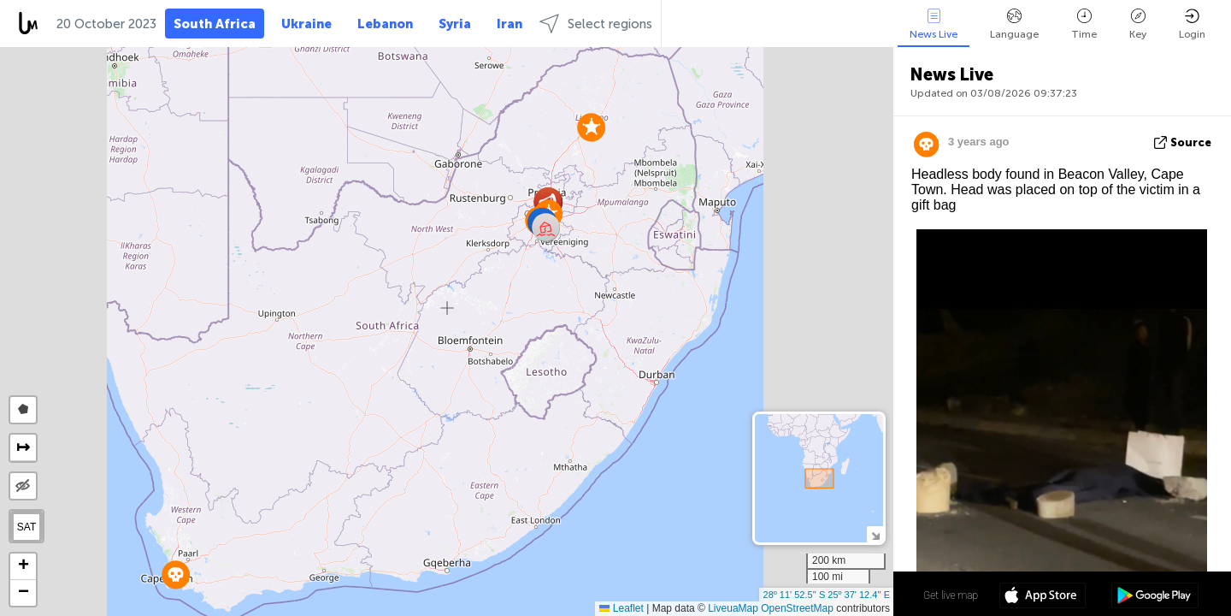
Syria (455, 24)
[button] (591, 127)
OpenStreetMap (797, 608)
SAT (26, 527)
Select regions (595, 23)
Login (1192, 24)
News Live (933, 24)
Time (1084, 24)
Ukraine (306, 24)
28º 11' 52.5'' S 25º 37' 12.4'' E (826, 594)
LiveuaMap (733, 608)
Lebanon (385, 24)
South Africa (215, 24)
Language (1014, 24)
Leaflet (621, 608)
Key (1137, 24)
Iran (509, 24)
